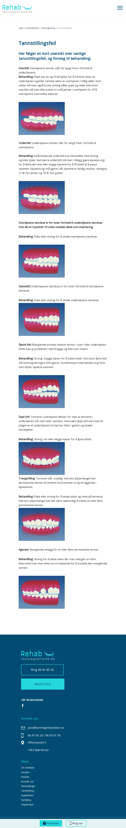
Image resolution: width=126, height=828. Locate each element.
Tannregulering (48, 28)
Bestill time (51, 823)
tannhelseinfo (32, 28)
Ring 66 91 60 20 (42, 670)
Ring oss (76, 823)
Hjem (21, 28)
